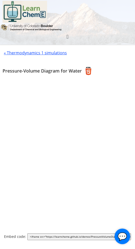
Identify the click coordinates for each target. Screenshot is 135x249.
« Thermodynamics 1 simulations (35, 53)
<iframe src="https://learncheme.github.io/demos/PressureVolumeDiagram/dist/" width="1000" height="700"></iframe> (80, 237)
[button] (67, 37)
